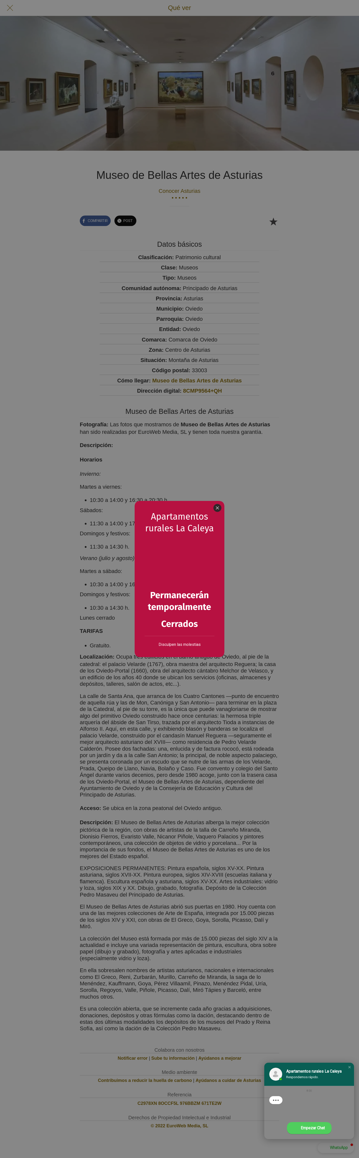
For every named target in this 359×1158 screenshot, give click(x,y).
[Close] (217, 508)
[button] (349, 1067)
